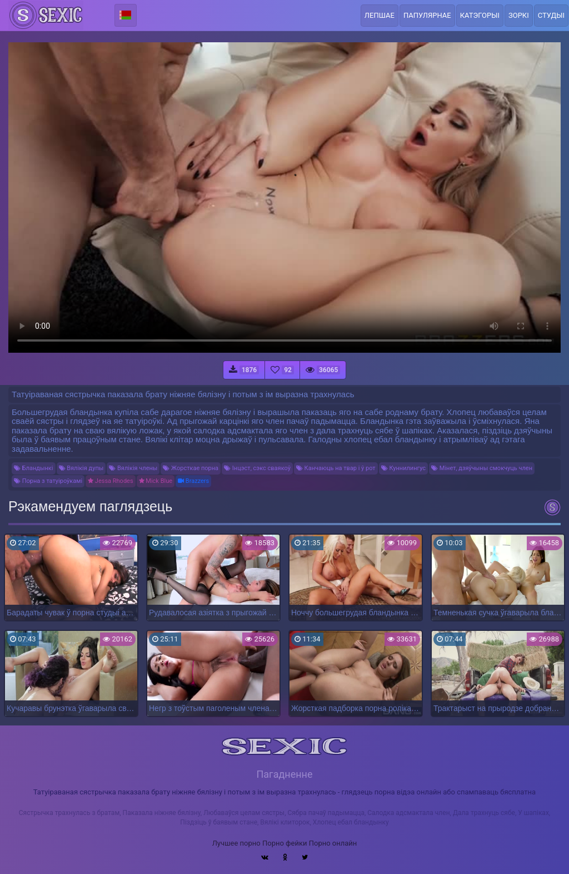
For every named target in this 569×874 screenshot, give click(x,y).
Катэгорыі (480, 15)
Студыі (551, 15)
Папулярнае (427, 15)
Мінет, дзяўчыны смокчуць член (481, 468)
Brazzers (193, 481)
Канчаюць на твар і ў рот (336, 468)
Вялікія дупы (81, 468)
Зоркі (518, 15)
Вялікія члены (133, 468)
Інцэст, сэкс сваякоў (257, 468)
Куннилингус (403, 468)
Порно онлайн (333, 843)
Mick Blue (156, 481)
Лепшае (380, 15)
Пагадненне (284, 774)
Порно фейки (284, 843)
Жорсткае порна (190, 468)
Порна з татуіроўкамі (48, 481)
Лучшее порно (236, 843)
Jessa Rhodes (110, 481)
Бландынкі (33, 468)
